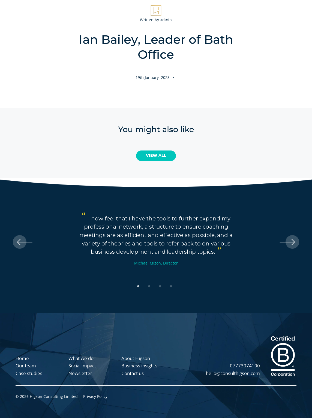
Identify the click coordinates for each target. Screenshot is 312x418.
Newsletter (80, 373)
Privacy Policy (95, 397)
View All (156, 156)
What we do (22, 13)
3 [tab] (161, 286)
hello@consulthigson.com (233, 373)
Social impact (258, 13)
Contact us (132, 373)
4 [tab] (172, 286)
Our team (224, 13)
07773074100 (245, 366)
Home (22, 358)
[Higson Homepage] (156, 13)
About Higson (59, 13)
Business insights (139, 366)
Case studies (97, 13)
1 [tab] (140, 286)
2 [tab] (150, 286)
